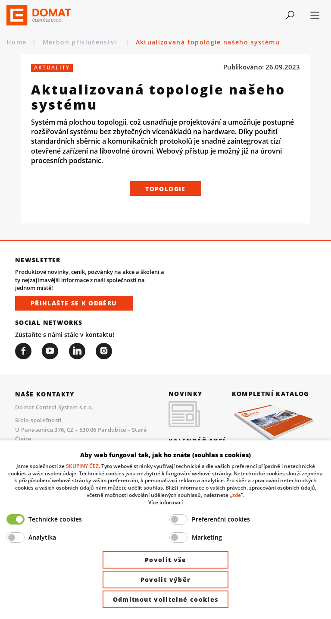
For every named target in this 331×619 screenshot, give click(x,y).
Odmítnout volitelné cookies (166, 599)
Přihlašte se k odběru (74, 303)
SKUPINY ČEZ (82, 465)
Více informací (165, 502)
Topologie (165, 189)
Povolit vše (165, 560)
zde (236, 494)
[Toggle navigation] (290, 15)
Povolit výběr (166, 579)
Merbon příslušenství (81, 42)
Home (16, 42)
